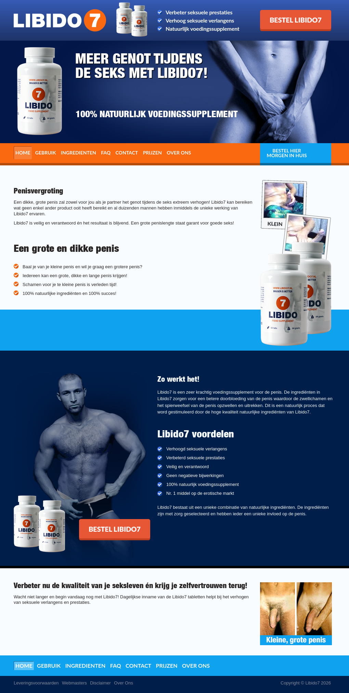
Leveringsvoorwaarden (36, 682)
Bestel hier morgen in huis (287, 153)
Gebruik (45, 152)
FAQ (106, 152)
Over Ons (123, 682)
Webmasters (74, 682)
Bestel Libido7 (277, 12)
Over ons (179, 152)
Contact (127, 152)
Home (22, 152)
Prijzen (152, 152)
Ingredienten (78, 152)
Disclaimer (100, 682)
